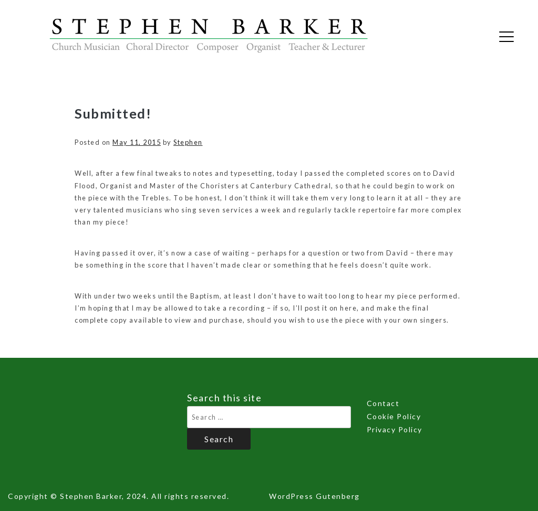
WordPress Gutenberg (314, 496)
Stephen (188, 142)
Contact (383, 403)
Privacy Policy (394, 429)
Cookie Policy (394, 416)
